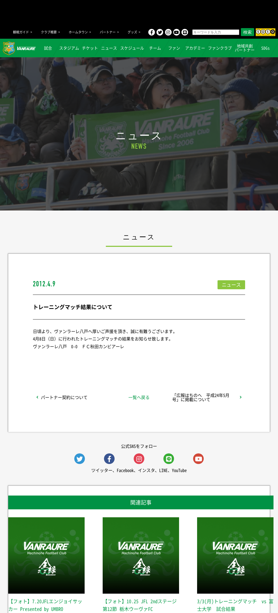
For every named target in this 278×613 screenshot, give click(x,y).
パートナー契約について (64, 397)
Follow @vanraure (193, 360)
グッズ (132, 32)
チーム (155, 48)
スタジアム (69, 48)
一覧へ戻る (139, 397)
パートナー (108, 32)
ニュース (109, 48)
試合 (48, 48)
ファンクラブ (220, 48)
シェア (75, 360)
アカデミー (195, 48)
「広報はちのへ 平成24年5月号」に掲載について (200, 397)
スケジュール (132, 48)
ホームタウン (78, 32)
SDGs (266, 48)
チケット (90, 48)
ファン (174, 48)
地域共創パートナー (245, 48)
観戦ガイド (21, 32)
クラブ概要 (49, 32)
